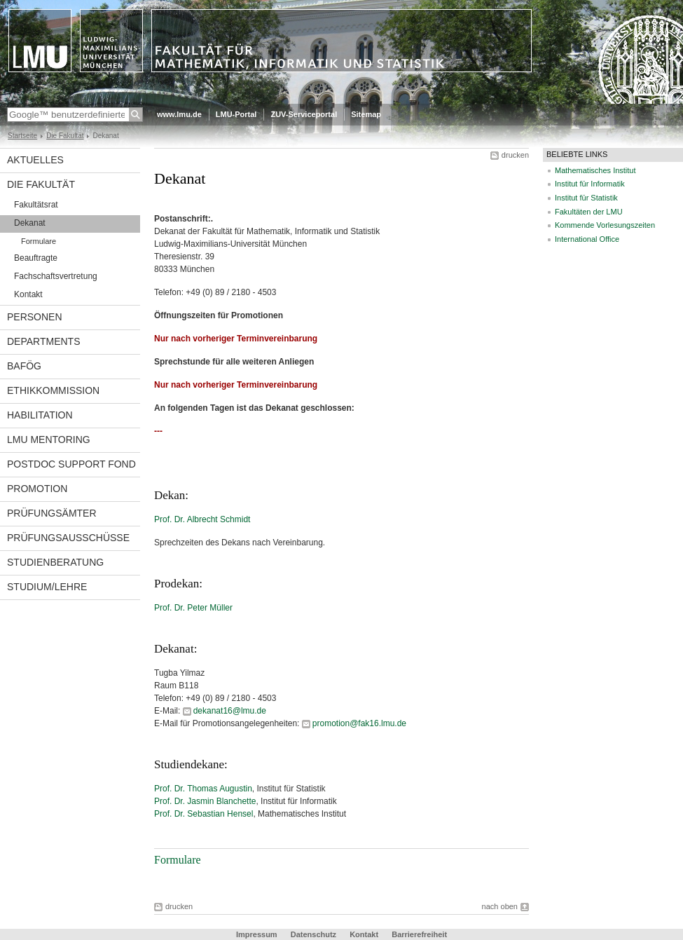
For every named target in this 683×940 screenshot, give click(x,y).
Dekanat (30, 223)
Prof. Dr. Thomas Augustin (203, 788)
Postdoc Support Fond (71, 464)
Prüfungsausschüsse (68, 537)
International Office (587, 239)
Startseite (22, 135)
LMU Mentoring (48, 439)
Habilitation (40, 415)
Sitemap (366, 114)
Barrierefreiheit (419, 934)
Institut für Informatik (590, 183)
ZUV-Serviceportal (303, 114)
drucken (515, 155)
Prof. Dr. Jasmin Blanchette (205, 801)
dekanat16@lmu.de (229, 711)
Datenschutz (313, 934)
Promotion (37, 488)
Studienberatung (55, 562)
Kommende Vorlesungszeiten (605, 225)
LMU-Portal (236, 114)
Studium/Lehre (47, 586)
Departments (44, 341)
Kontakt (28, 294)
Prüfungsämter (52, 513)
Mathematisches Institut (595, 170)
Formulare (38, 241)
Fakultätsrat (36, 205)
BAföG (24, 366)
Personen (34, 316)
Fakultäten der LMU (589, 211)
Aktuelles (35, 159)
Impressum (256, 934)
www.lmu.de (179, 114)
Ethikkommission (53, 390)
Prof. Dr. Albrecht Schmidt (202, 519)
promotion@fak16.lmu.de (359, 723)
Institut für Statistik (586, 197)
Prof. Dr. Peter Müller (193, 608)
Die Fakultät (64, 135)
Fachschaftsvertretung (55, 276)
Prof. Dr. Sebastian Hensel (203, 814)
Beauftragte (35, 258)
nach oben (500, 906)
